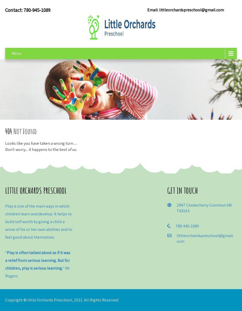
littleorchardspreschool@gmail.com (191, 10)
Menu (16, 53)
